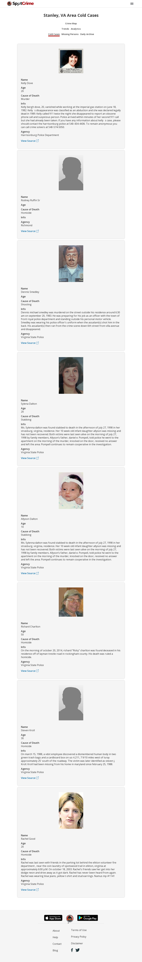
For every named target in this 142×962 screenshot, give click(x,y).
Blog (55, 950)
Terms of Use (79, 930)
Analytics (76, 28)
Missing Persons (70, 34)
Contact (57, 944)
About (56, 930)
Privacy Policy (78, 936)
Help (55, 937)
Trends (65, 28)
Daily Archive (87, 34)
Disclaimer (77, 943)
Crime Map (71, 23)
